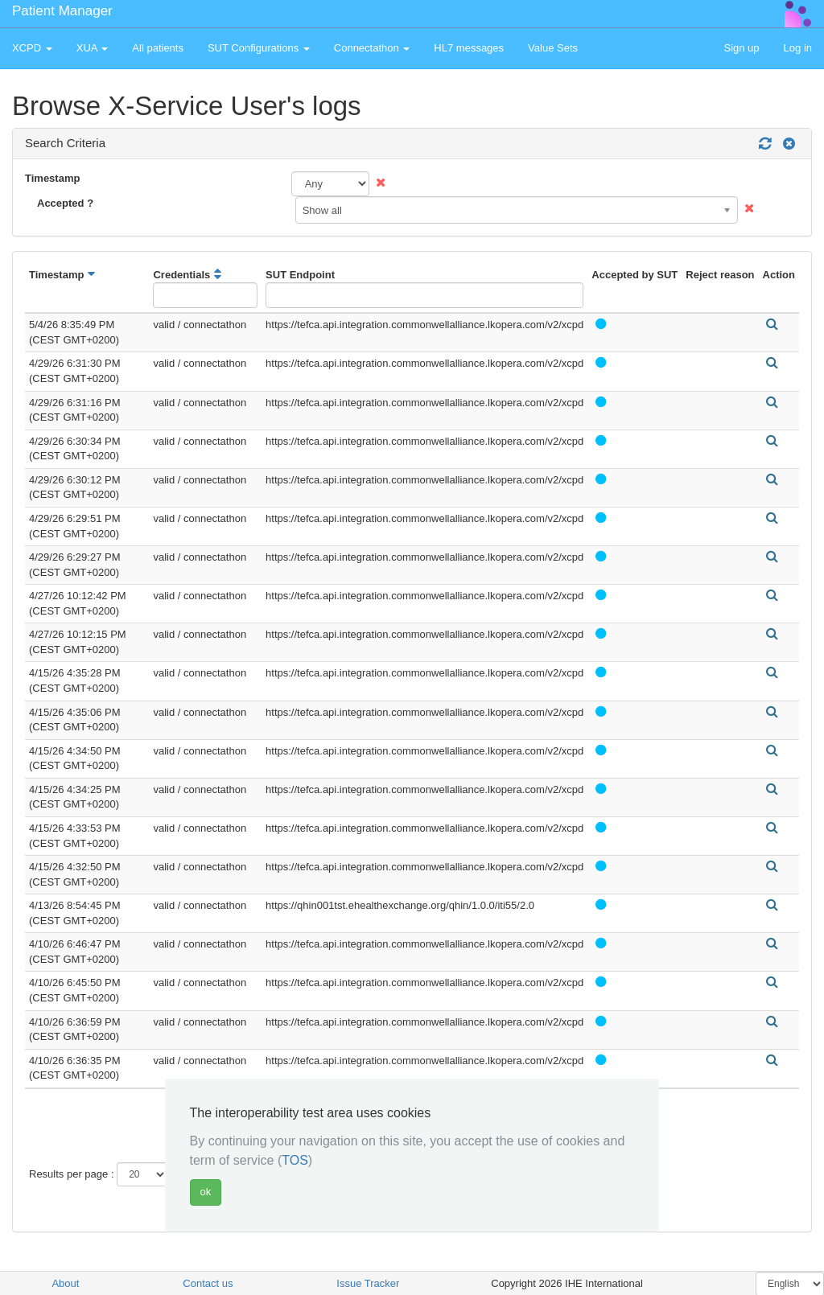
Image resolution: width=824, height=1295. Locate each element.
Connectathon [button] (372, 48)
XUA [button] (92, 48)
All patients (157, 48)
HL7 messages (469, 48)
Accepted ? (65, 203)
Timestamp (52, 178)
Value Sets (553, 48)
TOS (295, 1160)
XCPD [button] (32, 48)
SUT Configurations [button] (259, 48)
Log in (798, 48)
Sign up (741, 48)
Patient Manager (62, 10)
